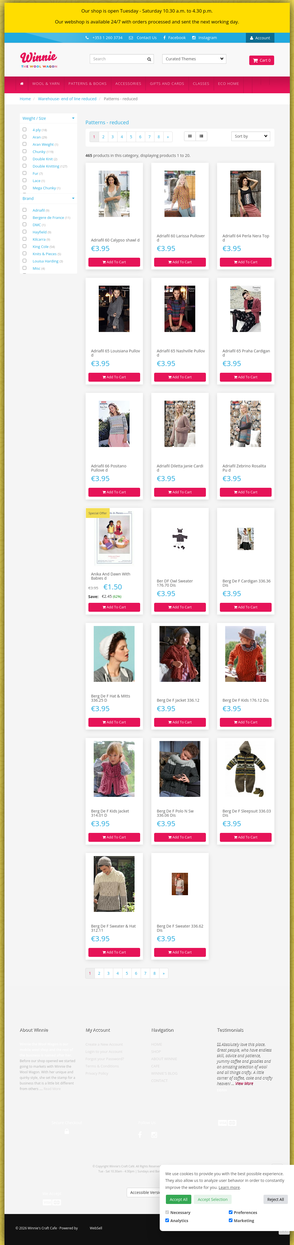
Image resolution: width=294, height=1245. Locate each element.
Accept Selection (213, 1199)
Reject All (275, 1199)
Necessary (177, 1212)
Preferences (243, 1212)
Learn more (229, 1187)
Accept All (178, 1199)
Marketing (241, 1220)
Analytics (176, 1220)
